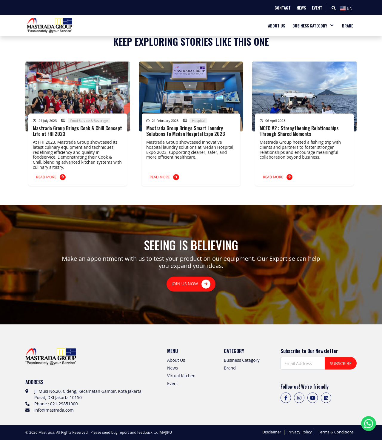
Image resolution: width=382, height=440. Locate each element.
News (172, 368)
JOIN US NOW (191, 284)
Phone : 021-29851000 (56, 404)
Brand (230, 368)
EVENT (317, 7)
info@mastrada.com (54, 410)
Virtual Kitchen (181, 375)
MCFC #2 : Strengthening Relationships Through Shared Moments (299, 131)
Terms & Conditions (336, 432)
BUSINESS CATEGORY (309, 25)
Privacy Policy (299, 432)
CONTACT (283, 7)
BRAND (348, 25)
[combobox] (348, 7)
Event (172, 383)
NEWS (301, 7)
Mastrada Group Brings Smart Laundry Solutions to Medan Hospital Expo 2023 (185, 131)
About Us (176, 360)
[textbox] (348, 8)
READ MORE (51, 177)
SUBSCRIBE (341, 363)
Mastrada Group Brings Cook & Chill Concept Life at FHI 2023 (77, 131)
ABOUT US (276, 25)
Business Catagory (241, 360)
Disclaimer (271, 432)
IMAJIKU (165, 432)
